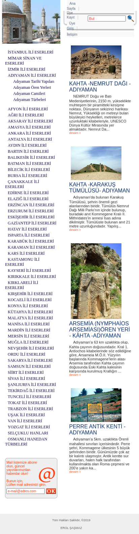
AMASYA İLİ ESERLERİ (29, 127)
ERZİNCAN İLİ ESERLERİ (31, 205)
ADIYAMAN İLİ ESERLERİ (32, 75)
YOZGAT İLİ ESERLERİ (29, 427)
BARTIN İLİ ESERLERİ (28, 151)
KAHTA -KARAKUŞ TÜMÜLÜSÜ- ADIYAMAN (99, 187)
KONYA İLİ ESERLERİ (28, 306)
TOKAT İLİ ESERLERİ (27, 402)
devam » (75, 133)
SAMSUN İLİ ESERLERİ (29, 366)
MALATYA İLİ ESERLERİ (30, 318)
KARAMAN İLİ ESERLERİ (31, 247)
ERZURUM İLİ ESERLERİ (31, 211)
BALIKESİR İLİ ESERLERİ (31, 157)
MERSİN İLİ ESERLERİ (28, 336)
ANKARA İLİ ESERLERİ (29, 133)
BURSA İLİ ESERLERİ (27, 175)
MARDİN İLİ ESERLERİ (29, 330)
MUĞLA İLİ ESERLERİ (28, 342)
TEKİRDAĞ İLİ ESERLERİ (31, 390)
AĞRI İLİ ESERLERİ (26, 115)
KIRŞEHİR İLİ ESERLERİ (30, 293)
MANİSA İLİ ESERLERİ (29, 324)
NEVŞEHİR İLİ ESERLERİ (31, 348)
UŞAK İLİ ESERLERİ (26, 415)
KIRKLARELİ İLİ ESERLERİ (21, 285)
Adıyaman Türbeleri (29, 99)
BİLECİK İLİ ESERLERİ (29, 169)
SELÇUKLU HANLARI (28, 433)
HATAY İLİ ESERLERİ (27, 229)
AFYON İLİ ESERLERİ (28, 109)
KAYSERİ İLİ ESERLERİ (29, 270)
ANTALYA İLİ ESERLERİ (30, 139)
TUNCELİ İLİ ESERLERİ (29, 396)
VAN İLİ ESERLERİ (25, 421)
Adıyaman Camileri (29, 93)
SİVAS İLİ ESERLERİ (26, 378)
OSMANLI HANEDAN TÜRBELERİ (26, 442)
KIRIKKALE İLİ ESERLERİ (32, 276)
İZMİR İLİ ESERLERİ (26, 69)
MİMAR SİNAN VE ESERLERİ (23, 61)
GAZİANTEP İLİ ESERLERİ (32, 223)
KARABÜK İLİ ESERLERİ (31, 241)
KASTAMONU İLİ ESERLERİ (22, 262)
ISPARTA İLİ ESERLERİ (29, 235)
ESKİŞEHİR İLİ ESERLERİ (31, 217)
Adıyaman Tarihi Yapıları (33, 81)
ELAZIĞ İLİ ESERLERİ (28, 199)
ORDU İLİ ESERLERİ (26, 354)
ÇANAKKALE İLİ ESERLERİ (22, 184)
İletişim (72, 34)
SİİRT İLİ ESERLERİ (26, 372)
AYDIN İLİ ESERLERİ (27, 145)
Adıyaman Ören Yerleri (32, 87)
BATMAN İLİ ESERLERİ (29, 163)
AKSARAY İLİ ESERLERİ (30, 121)
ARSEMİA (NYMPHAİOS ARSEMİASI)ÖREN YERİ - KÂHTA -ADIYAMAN (99, 330)
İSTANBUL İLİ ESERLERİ (30, 52)
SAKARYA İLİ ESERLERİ (30, 360)
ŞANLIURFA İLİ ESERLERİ (32, 384)
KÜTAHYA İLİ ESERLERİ (30, 312)
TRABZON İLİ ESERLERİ (30, 408)
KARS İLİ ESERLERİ (26, 253)
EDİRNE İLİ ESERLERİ (28, 192)
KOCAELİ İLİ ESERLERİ (30, 299)
